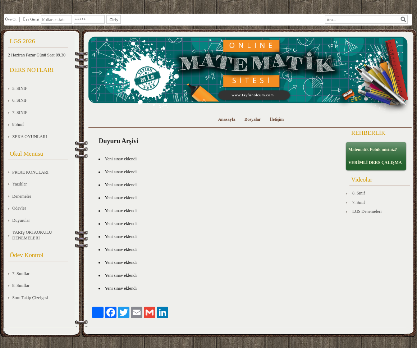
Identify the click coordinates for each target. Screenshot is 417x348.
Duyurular (21, 220)
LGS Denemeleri (367, 211)
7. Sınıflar (20, 273)
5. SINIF (19, 88)
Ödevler (19, 208)
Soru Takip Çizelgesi (30, 297)
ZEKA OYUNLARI (29, 136)
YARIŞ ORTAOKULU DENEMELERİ (32, 235)
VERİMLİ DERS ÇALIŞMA (375, 162)
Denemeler (21, 196)
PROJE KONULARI (30, 172)
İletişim (277, 119)
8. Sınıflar (20, 285)
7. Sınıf (358, 202)
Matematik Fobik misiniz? (372, 149)
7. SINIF (19, 112)
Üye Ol (11, 19)
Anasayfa (226, 119)
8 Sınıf (18, 124)
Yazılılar (19, 184)
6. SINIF (19, 100)
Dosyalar (252, 119)
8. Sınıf (358, 193)
